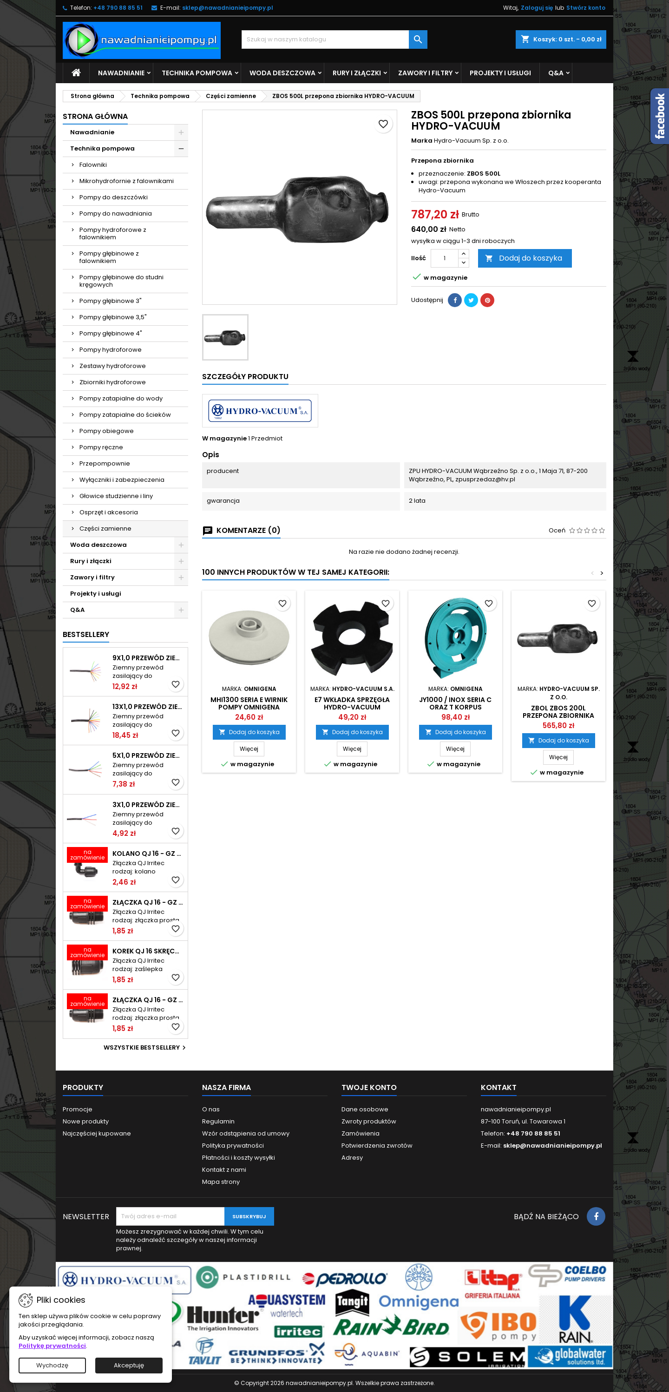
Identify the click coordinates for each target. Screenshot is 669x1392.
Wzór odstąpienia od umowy (245, 1133)
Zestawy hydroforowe (112, 365)
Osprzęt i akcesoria (108, 512)
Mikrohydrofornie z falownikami (126, 181)
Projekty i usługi (500, 73)
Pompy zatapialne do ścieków (125, 414)
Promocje (77, 1109)
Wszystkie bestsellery (146, 1048)
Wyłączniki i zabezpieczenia (121, 479)
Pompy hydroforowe (110, 349)
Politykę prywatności (52, 1345)
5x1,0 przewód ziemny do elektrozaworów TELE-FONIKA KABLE (148, 755)
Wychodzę (52, 1365)
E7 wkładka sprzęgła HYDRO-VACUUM (352, 703)
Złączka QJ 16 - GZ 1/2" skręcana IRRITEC (148, 902)
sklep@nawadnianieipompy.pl (227, 8)
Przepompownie (104, 463)
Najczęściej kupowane (97, 1133)
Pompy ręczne (101, 447)
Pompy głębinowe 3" (110, 300)
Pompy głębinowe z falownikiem (109, 257)
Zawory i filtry (425, 73)
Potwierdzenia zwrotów (377, 1145)
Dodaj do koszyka (523, 258)
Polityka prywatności (233, 1145)
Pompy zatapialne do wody (121, 398)
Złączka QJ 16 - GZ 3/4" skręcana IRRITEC (148, 1000)
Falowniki (93, 164)
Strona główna (95, 116)
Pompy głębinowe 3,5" (113, 317)
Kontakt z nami (224, 1169)
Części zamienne (105, 528)
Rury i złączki (357, 73)
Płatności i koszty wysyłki (238, 1157)
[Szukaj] (334, 39)
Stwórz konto (585, 8)
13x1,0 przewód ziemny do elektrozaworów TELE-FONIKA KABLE (148, 706)
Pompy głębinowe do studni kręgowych (121, 281)
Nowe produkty (86, 1121)
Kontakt (499, 1087)
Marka (422, 141)
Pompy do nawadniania (115, 213)
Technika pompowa (197, 73)
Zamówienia (360, 1133)
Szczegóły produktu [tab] (245, 376)
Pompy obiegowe (106, 431)
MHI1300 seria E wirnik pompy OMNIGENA (249, 703)
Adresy (352, 1157)
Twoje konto (369, 1087)
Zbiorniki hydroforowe (112, 382)
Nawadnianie (121, 73)
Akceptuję (129, 1365)
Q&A (556, 73)
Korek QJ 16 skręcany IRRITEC (148, 951)
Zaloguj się (537, 8)
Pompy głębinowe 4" (110, 333)
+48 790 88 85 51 (118, 8)
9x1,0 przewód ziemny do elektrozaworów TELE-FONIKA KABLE (148, 658)
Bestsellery (86, 634)
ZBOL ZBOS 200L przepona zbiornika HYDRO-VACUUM (558, 715)
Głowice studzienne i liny (116, 496)
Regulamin (218, 1121)
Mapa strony (221, 1181)
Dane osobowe (364, 1109)
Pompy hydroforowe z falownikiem (112, 233)
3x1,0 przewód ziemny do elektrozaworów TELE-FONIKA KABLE (148, 804)
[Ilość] (445, 258)
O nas (211, 1109)
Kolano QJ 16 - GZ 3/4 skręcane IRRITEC (148, 853)
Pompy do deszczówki (113, 197)
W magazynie (224, 438)
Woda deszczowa (282, 73)
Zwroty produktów (368, 1121)
